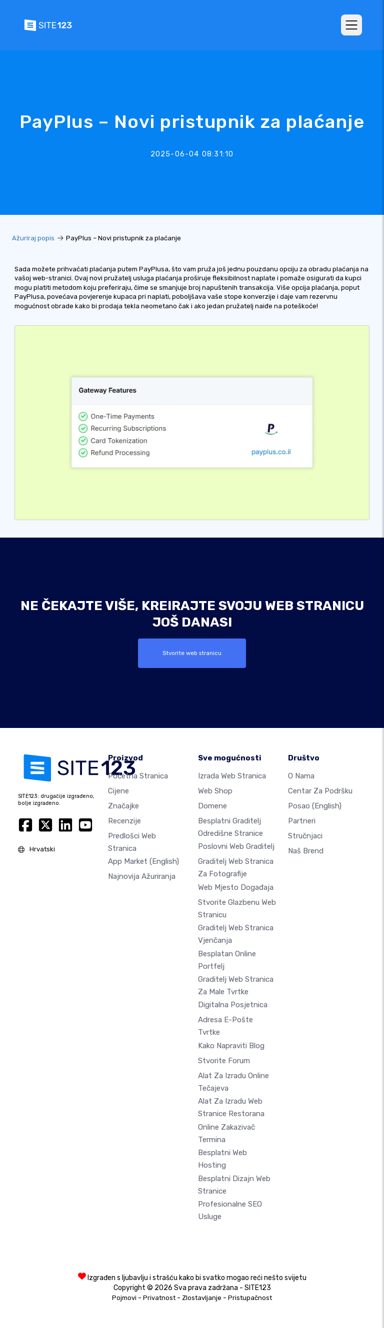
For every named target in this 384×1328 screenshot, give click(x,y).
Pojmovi (124, 1298)
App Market (143, 861)
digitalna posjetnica (233, 1004)
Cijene (118, 790)
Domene (212, 805)
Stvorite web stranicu (192, 653)
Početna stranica (138, 775)
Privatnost (159, 1298)
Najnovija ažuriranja (142, 876)
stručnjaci (305, 835)
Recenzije (124, 820)
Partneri (302, 820)
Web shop (215, 790)
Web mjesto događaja (236, 887)
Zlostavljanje (202, 1298)
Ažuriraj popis (33, 238)
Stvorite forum (224, 1060)
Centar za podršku (320, 790)
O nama (301, 775)
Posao (315, 805)
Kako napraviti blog (231, 1045)
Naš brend (306, 850)
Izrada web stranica (232, 775)
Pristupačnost (250, 1298)
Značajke (123, 805)
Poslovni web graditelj (236, 846)
